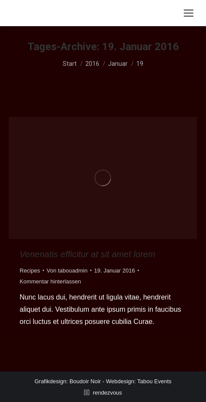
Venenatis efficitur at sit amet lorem (87, 254)
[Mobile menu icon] (188, 13)
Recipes (30, 270)
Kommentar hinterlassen (50, 281)
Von (67, 270)
